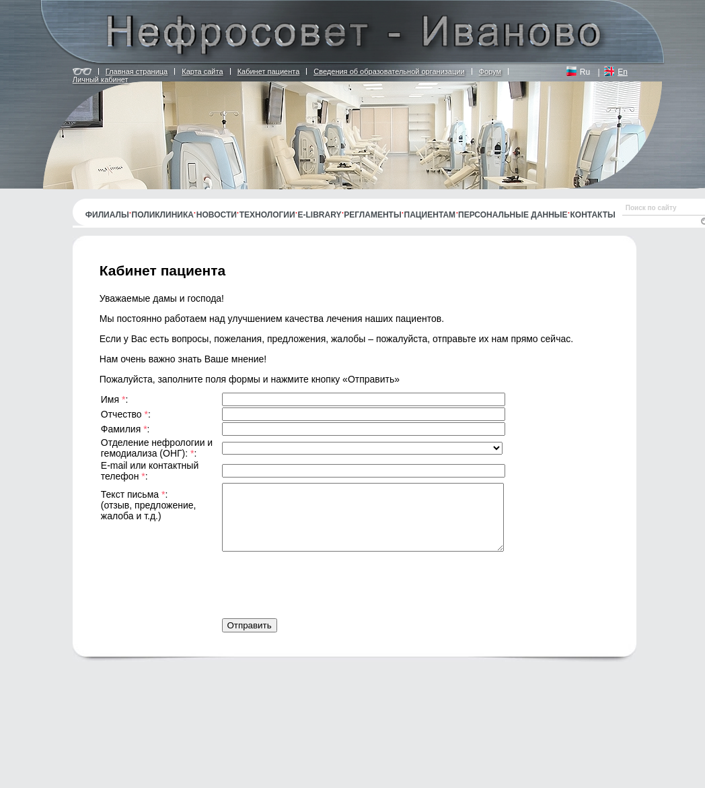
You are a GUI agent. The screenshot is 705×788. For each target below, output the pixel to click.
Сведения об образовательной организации (388, 71)
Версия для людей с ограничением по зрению (82, 72)
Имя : (125, 399)
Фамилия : (136, 429)
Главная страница (137, 71)
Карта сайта (202, 71)
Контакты (593, 215)
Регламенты (372, 215)
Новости (216, 215)
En (623, 72)
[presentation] (324, 581)
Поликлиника (163, 215)
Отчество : (136, 414)
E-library (320, 215)
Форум (490, 71)
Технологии (267, 215)
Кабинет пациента (268, 71)
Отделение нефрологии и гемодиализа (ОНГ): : (159, 448)
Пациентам (430, 215)
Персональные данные (513, 215)
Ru (585, 72)
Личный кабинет (100, 79)
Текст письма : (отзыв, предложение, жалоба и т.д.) (148, 505)
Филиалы (107, 215)
